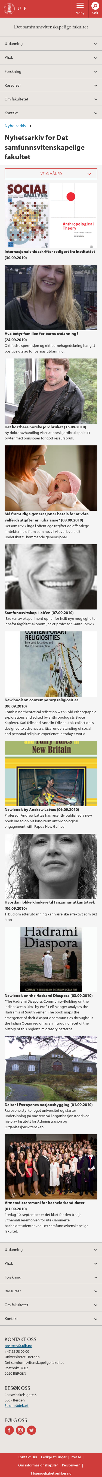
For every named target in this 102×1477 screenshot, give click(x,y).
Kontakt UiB (27, 1457)
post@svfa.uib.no (18, 1345)
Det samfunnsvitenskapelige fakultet (51, 27)
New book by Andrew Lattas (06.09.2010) (42, 809)
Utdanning (14, 43)
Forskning (13, 71)
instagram (21, 1430)
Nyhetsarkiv (15, 125)
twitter (32, 1430)
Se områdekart (17, 1405)
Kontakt (11, 112)
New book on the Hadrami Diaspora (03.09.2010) (49, 995)
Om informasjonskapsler (38, 1465)
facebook (10, 1430)
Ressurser (13, 85)
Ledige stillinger (54, 1457)
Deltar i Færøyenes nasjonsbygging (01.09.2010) (49, 1104)
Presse (76, 1457)
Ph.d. (9, 57)
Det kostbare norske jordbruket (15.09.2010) (45, 426)
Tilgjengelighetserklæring (51, 1473)
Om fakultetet (16, 99)
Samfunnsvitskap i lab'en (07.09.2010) (39, 612)
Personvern (71, 1465)
